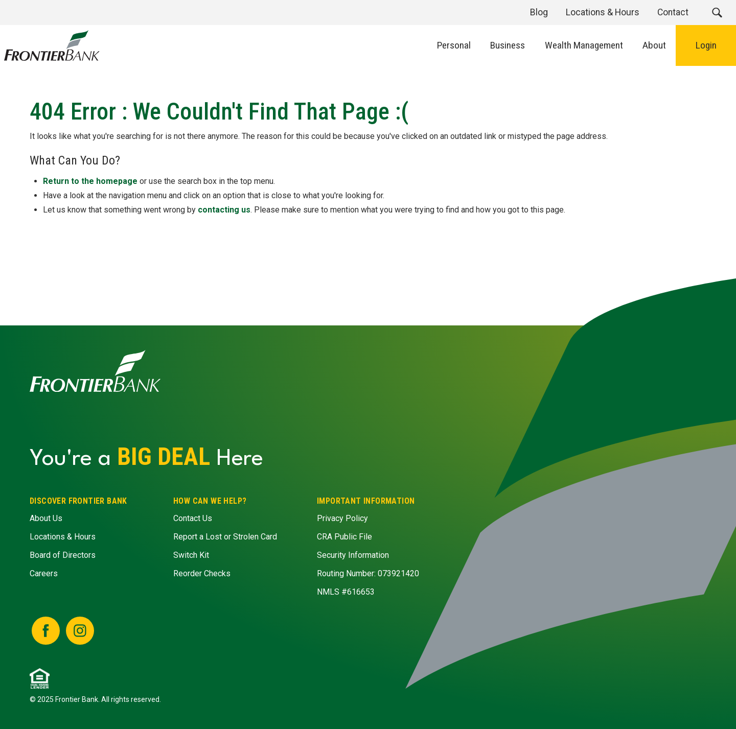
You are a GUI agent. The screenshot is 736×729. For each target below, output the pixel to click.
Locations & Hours (63, 537)
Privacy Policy (342, 518)
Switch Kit (191, 555)
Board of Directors (63, 555)
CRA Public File (344, 537)
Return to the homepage (90, 181)
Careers (44, 573)
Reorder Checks (202, 573)
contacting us (224, 210)
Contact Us (192, 518)
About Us (46, 518)
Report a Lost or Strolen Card (225, 537)
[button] (717, 12)
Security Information (353, 555)
